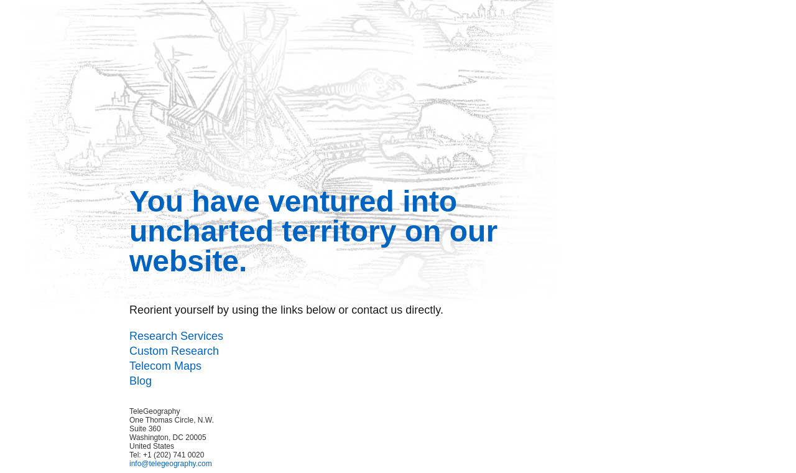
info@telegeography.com (170, 463)
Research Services (176, 336)
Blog (140, 381)
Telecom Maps (165, 366)
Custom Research (174, 351)
